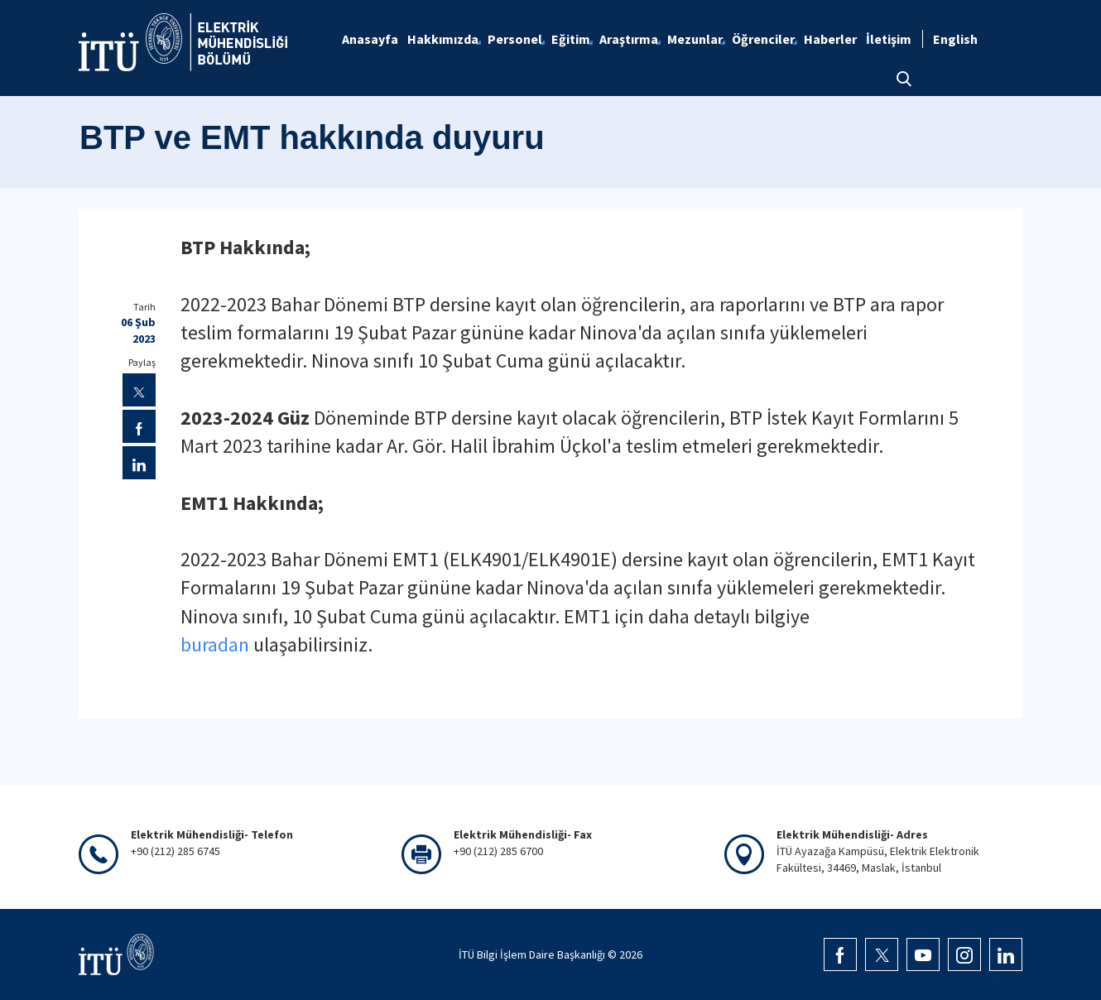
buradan (214, 644)
